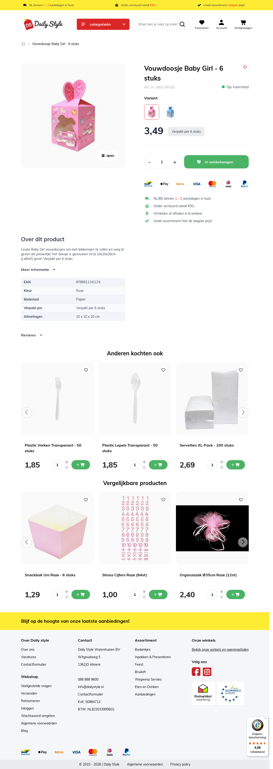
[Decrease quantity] (67, 467)
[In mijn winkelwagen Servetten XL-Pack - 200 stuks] (235, 464)
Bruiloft (140, 672)
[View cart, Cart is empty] (243, 24)
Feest (139, 664)
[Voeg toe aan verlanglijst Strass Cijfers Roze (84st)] (163, 500)
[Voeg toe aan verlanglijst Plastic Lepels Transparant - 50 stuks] (163, 370)
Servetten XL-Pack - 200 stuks (207, 445)
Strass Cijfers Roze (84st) (124, 575)
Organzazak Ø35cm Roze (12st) (208, 575)
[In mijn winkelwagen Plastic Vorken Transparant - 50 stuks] (80, 464)
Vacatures (28, 657)
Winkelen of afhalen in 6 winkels (178, 213)
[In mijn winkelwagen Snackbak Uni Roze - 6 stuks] (80, 594)
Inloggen (27, 708)
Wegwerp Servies (148, 679)
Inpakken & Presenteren (153, 657)
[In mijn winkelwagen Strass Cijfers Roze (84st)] (158, 594)
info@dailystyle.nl (91, 687)
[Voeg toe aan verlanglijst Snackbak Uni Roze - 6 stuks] (86, 500)
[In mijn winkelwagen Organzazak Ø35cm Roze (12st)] (235, 594)
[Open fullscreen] (73, 115)
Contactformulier (33, 664)
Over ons (28, 649)
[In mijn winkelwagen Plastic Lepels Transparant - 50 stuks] (158, 464)
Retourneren (30, 701)
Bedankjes (142, 649)
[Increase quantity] (67, 462)
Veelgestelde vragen (36, 686)
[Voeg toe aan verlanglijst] (245, 67)
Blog (24, 731)
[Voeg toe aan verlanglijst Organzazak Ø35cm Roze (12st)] (241, 500)
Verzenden (29, 693)
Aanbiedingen (145, 694)
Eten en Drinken (147, 687)
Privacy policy (180, 764)
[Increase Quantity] (174, 161)
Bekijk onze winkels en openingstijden (220, 649)
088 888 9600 (88, 679)
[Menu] (265, 719)
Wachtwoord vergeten (38, 716)
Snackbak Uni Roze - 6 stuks (50, 575)
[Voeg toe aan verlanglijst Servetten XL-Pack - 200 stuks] (241, 370)
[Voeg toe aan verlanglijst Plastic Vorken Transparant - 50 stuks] (86, 370)
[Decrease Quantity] (149, 161)
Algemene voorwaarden (39, 723)
